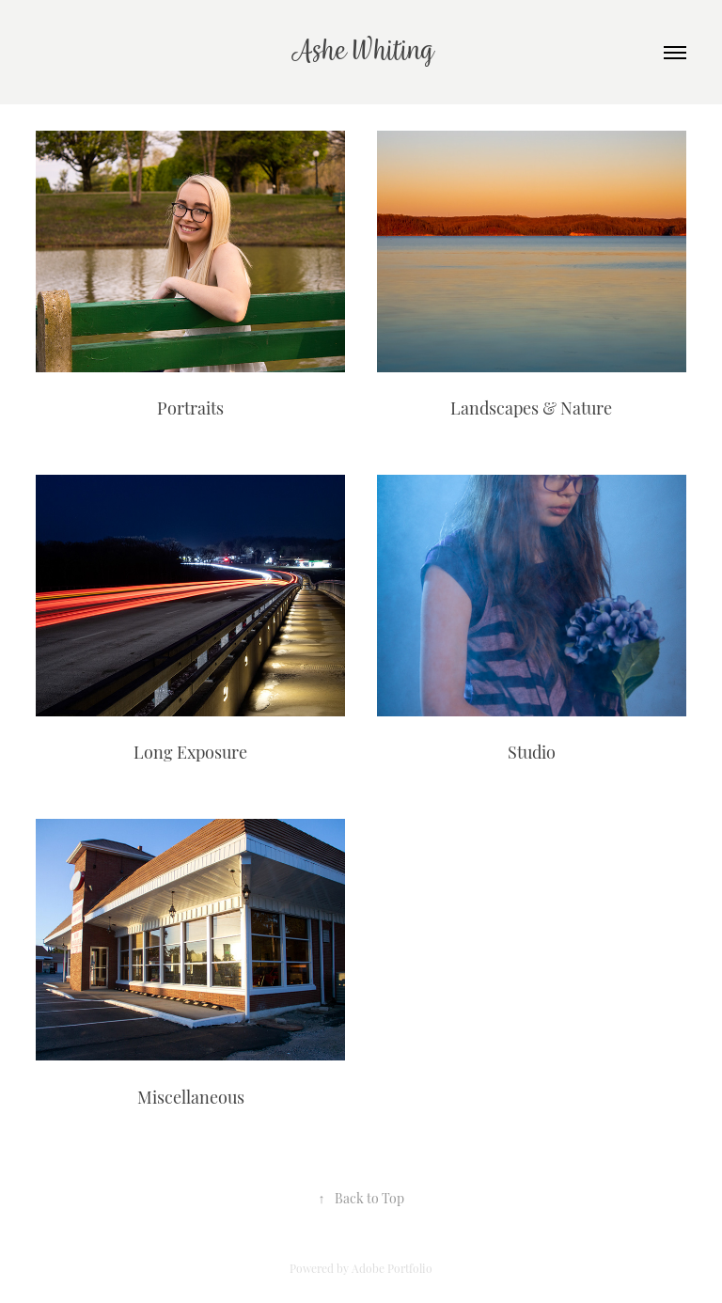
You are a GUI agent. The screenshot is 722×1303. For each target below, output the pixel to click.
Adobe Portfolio (392, 1268)
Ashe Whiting (361, 52)
